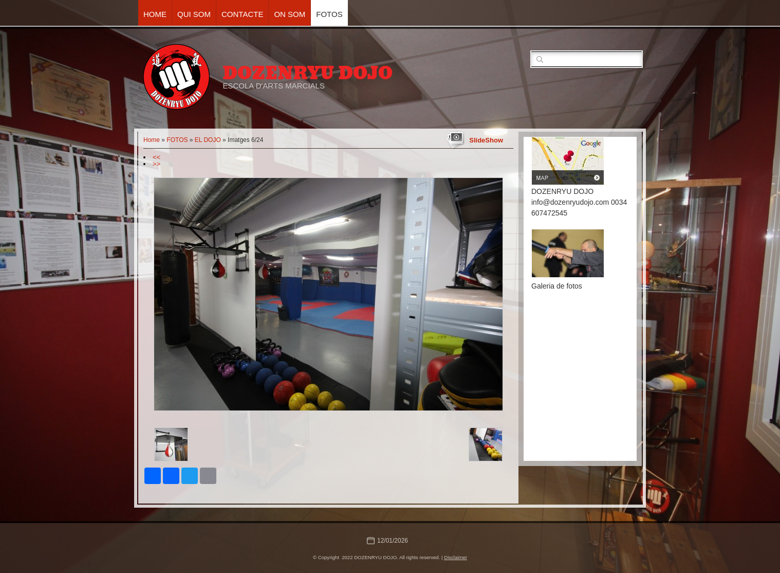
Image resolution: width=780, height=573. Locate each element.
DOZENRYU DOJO (307, 73)
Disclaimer (455, 557)
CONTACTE (242, 14)
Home (154, 14)
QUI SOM (194, 14)
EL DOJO (208, 140)
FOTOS (329, 14)
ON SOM (289, 14)
